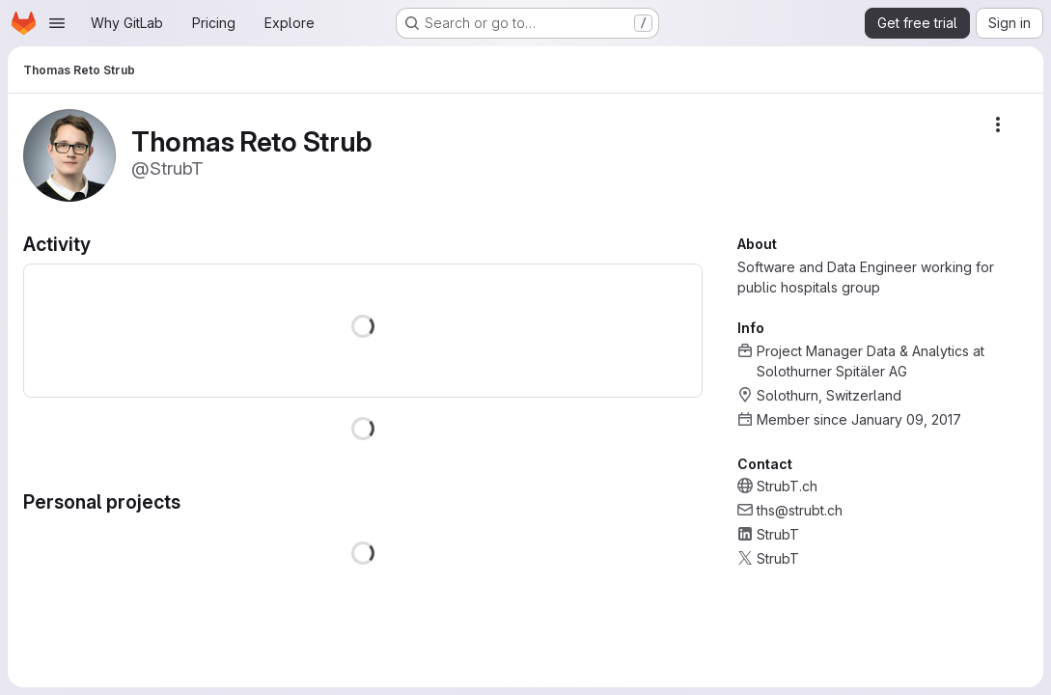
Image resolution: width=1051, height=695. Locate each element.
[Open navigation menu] (56, 23)
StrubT (778, 534)
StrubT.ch (787, 486)
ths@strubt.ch (800, 510)
